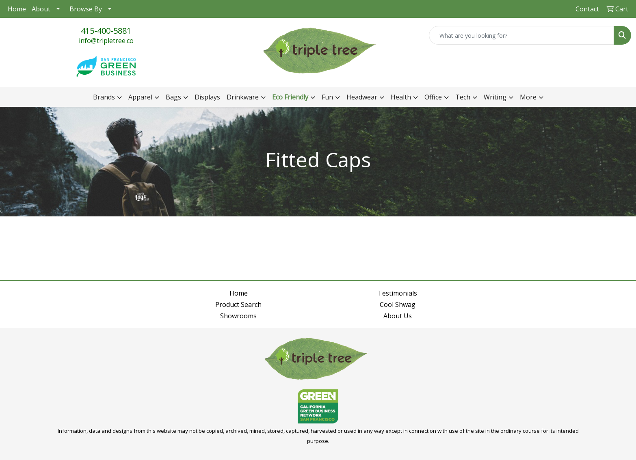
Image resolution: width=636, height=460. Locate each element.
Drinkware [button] (243, 97)
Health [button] (401, 97)
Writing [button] (495, 97)
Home (17, 8)
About (41, 8)
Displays (207, 97)
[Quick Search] (521, 35)
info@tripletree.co (106, 40)
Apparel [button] (140, 97)
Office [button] (433, 97)
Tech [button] (462, 97)
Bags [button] (173, 97)
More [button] (528, 97)
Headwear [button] (361, 97)
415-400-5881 (106, 30)
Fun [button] (327, 97)
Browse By (85, 8)
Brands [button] (104, 97)
